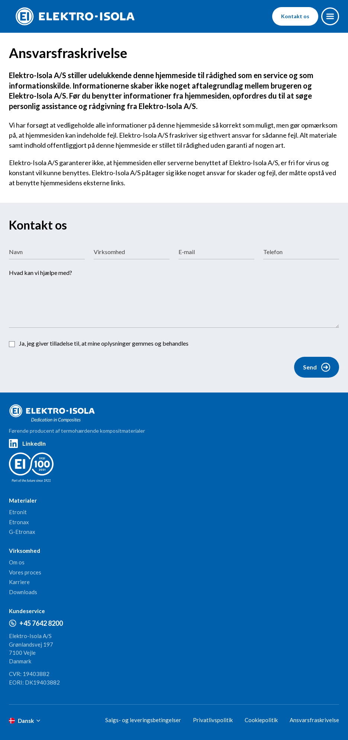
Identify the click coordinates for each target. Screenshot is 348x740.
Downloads (23, 592)
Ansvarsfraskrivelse (314, 720)
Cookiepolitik (261, 720)
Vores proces (25, 572)
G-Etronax (22, 531)
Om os (17, 562)
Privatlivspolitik (213, 720)
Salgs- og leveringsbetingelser (143, 720)
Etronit (18, 512)
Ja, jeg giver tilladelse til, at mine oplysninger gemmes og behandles (103, 343)
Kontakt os (295, 16)
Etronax (19, 522)
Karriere (19, 582)
